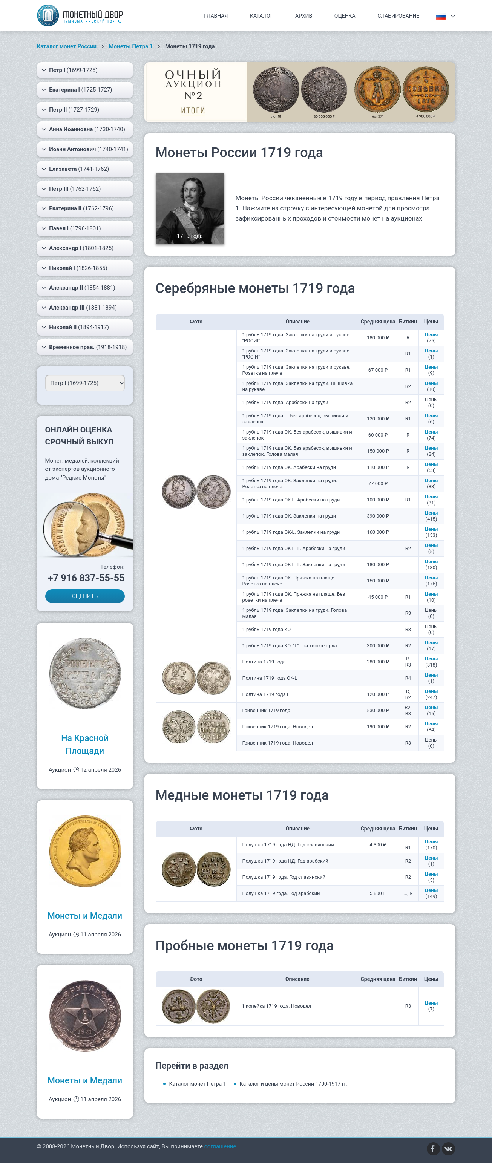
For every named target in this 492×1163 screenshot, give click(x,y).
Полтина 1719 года (264, 662)
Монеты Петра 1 (131, 46)
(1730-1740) (83, 129)
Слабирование (398, 16)
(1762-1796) (77, 208)
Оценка (345, 16)
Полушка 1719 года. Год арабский (281, 893)
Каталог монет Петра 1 (197, 1084)
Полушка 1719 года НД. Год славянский (288, 844)
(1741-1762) (75, 169)
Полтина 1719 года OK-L (269, 678)
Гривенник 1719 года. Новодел (277, 726)
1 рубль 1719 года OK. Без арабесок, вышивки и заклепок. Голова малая (297, 451)
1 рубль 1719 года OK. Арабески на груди (289, 467)
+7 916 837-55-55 (86, 578)
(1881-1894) (79, 307)
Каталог (261, 16)
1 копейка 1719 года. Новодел (276, 1006)
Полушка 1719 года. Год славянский (284, 877)
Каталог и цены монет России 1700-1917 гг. (294, 1084)
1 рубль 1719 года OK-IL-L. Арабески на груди (293, 548)
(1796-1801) (71, 228)
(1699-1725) (69, 70)
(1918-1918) (84, 347)
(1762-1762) (71, 189)
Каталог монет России (67, 46)
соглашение (220, 1146)
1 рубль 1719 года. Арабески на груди (285, 402)
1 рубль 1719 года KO (266, 629)
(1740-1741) (85, 149)
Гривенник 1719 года (266, 710)
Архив (303, 16)
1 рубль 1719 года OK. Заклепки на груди (289, 516)
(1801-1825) (77, 248)
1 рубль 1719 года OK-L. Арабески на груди (291, 500)
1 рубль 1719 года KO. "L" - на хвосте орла (289, 645)
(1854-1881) (78, 287)
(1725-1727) (76, 89)
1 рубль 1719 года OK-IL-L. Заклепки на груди (293, 564)
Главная (216, 16)
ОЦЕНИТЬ (85, 596)
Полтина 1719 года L (266, 694)
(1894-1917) (75, 327)
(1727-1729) (70, 109)
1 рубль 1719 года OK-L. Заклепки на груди (291, 532)
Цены (431, 334)
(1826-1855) (74, 268)
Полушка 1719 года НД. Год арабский (285, 861)
